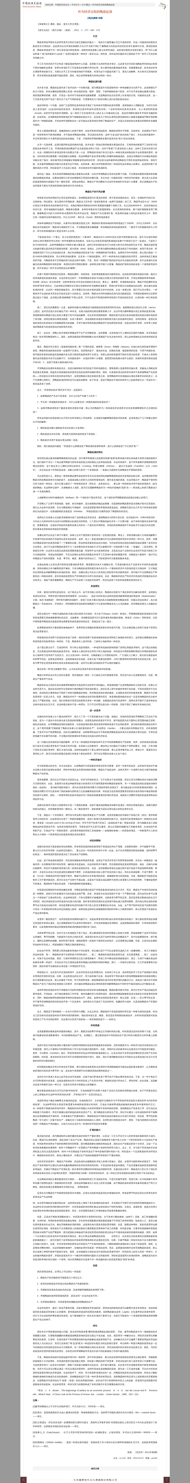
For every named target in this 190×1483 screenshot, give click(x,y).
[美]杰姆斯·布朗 (95, 18)
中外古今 (76, 5)
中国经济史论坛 (62, 5)
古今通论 (86, 5)
